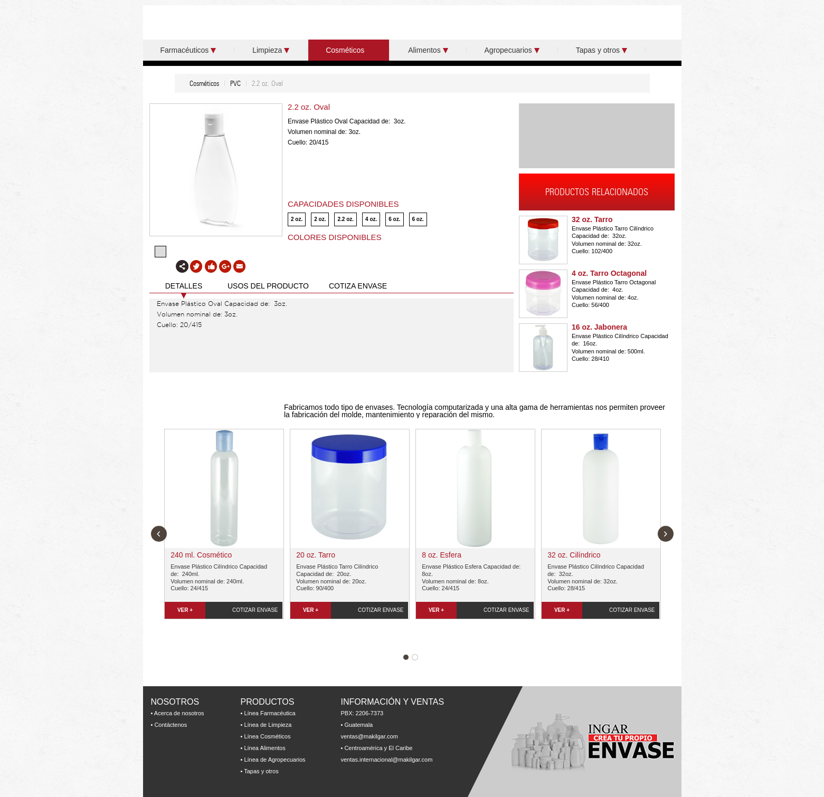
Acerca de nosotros (179, 713)
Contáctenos (170, 725)
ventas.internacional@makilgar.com (387, 759)
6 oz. (394, 219)
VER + (185, 610)
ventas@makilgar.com (369, 736)
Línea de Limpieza (267, 725)
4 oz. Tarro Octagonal (609, 273)
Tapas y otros (601, 50)
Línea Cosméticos (267, 736)
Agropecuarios (512, 50)
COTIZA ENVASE (358, 286)
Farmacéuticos (188, 50)
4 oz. (371, 219)
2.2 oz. (345, 219)
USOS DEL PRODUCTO (268, 286)
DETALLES (184, 286)
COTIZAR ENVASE (255, 610)
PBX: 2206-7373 (362, 713)
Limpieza (270, 50)
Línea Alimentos (264, 748)
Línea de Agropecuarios (274, 759)
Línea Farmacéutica (269, 713)
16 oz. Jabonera (599, 327)
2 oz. (296, 219)
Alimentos (428, 50)
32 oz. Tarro (592, 219)
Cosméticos (349, 50)
